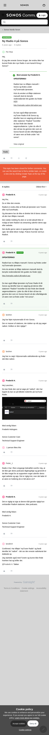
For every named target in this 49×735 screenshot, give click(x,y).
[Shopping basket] (44, 5)
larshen (9, 315)
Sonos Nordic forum (12, 30)
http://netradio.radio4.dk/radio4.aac (28, 105)
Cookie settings (28, 588)
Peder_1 (9, 463)
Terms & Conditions (12, 588)
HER (16, 101)
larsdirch (9, 544)
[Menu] (4, 5)
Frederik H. (10, 195)
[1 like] (11, 447)
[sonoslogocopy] (24, 5)
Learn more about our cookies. (27, 718)
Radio (5, 152)
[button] (2, 16)
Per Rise (9, 52)
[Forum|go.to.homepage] (19, 15)
